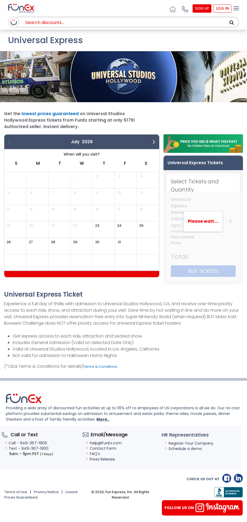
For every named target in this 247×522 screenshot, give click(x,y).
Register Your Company (188, 443)
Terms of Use (15, 491)
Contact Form (100, 448)
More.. (102, 419)
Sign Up (202, 8)
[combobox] (125, 22)
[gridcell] (103, 229)
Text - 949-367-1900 (26, 448)
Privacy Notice (46, 491)
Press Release (100, 459)
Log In (222, 8)
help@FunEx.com (103, 443)
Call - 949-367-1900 (25, 443)
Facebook (226, 478)
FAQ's (92, 453)
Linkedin (238, 478)
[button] (184, 8)
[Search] (231, 22)
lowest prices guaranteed (50, 114)
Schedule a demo (183, 448)
